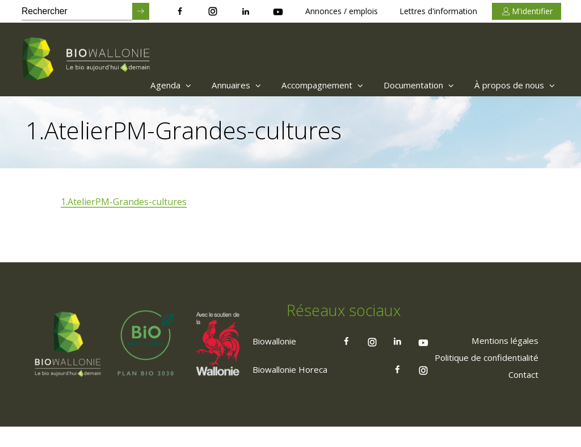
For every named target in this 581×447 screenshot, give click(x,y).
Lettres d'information (438, 11)
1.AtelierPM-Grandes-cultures (124, 202)
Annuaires (213, 85)
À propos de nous (512, 85)
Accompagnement (305, 85)
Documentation (408, 85)
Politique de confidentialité (480, 377)
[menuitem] (140, 85)
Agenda (143, 85)
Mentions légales (500, 360)
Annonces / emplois (341, 11)
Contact (520, 394)
